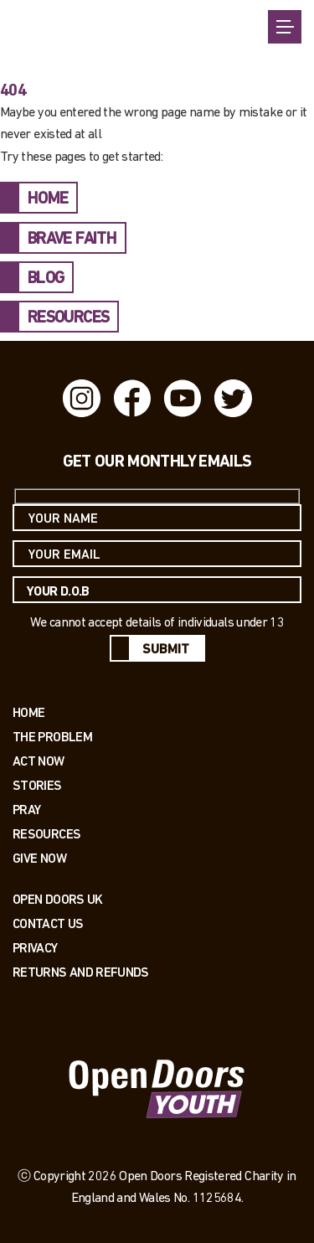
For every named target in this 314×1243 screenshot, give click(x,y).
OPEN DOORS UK (58, 899)
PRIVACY (35, 947)
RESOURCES (68, 318)
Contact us (48, 923)
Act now (38, 761)
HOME (48, 199)
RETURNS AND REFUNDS (81, 972)
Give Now (39, 858)
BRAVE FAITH (72, 239)
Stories (37, 785)
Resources (46, 833)
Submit (165, 650)
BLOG (46, 279)
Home (28, 712)
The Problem (52, 736)
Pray (26, 809)
